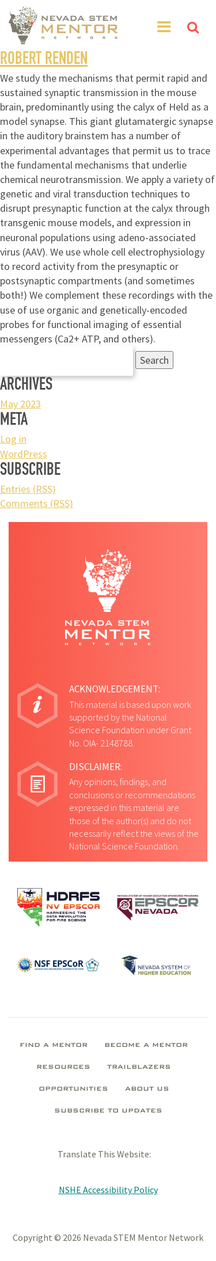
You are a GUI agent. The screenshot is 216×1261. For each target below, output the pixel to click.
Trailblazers (139, 1067)
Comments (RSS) (36, 503)
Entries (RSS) (28, 489)
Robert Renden (44, 60)
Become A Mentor (146, 1045)
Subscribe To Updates (108, 1111)
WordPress (23, 453)
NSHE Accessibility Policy (108, 1189)
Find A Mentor (54, 1045)
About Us (147, 1089)
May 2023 (20, 403)
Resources (63, 1067)
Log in (13, 438)
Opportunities (73, 1089)
